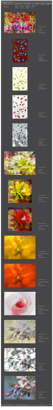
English (42, 405)
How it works (27, 3)
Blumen (22, 7)
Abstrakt (17, 7)
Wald (32, 7)
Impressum (18, 405)
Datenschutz (23, 405)
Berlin (16, 6)
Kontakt (37, 3)
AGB (27, 405)
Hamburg (21, 6)
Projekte (43, 3)
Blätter (27, 7)
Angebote (48, 3)
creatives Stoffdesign (7, 4)
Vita (32, 3)
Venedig (34, 6)
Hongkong (28, 6)
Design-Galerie (18, 3)
